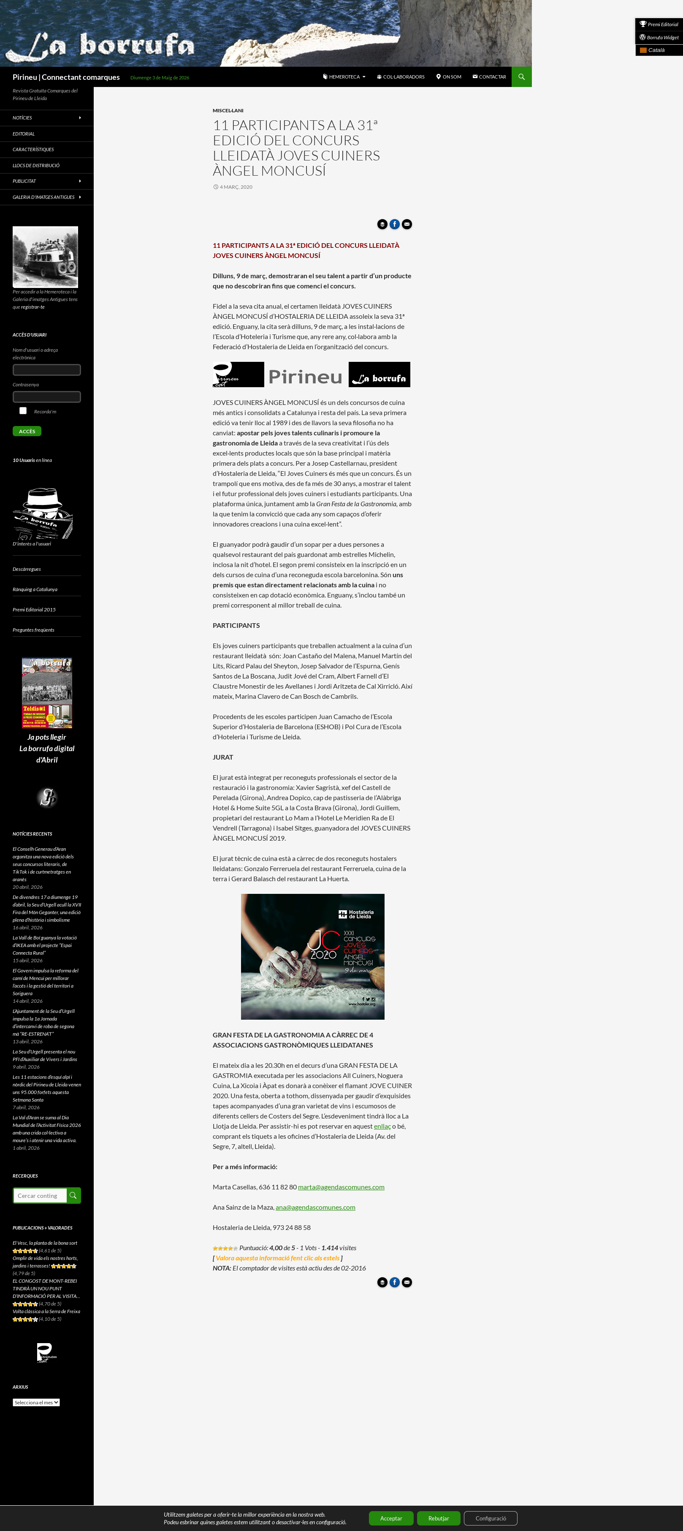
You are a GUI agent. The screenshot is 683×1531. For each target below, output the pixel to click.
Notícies (22, 117)
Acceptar (386, 1517)
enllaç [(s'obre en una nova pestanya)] (382, 1126)
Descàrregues (27, 569)
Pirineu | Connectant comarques (66, 76)
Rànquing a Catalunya (35, 589)
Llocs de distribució (36, 165)
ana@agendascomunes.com (315, 1207)
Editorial (24, 133)
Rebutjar (438, 1517)
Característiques (33, 149)
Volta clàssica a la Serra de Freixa (46, 1311)
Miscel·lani (228, 110)
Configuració (495, 1517)
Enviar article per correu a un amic (408, 226)
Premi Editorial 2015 (34, 609)
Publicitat (24, 181)
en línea (32, 460)
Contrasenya (26, 384)
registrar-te (33, 307)
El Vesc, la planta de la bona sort (45, 1243)
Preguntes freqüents (33, 630)
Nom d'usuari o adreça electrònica (35, 354)
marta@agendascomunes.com (341, 1187)
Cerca (73, 1196)
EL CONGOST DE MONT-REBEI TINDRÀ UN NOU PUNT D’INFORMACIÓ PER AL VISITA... (46, 1288)
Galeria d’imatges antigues (43, 197)
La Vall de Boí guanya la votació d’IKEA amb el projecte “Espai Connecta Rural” (45, 945)
